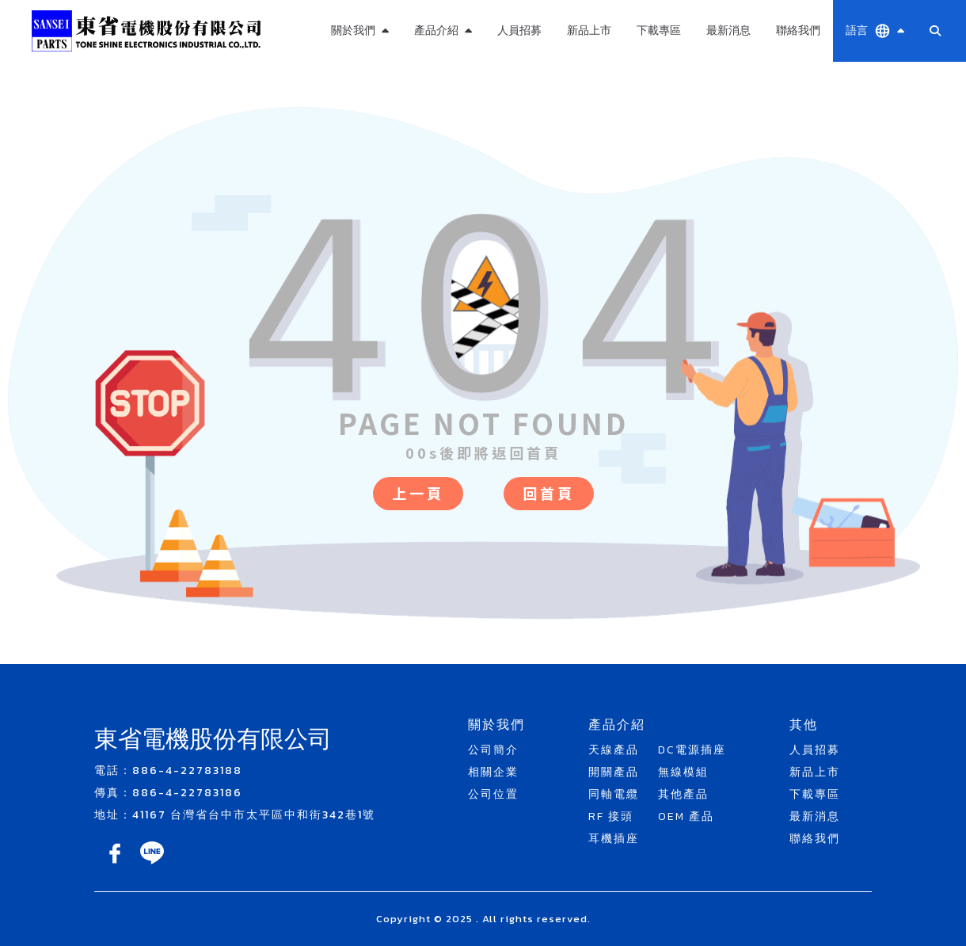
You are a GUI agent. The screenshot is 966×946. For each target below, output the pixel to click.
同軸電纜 (613, 794)
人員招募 (519, 30)
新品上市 (589, 30)
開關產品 (613, 772)
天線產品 (613, 750)
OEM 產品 (686, 816)
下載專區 (659, 30)
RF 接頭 (610, 816)
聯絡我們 (798, 30)
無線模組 (683, 772)
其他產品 (683, 794)
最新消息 (728, 30)
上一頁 (418, 493)
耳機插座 (613, 838)
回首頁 (549, 493)
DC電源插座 (692, 750)
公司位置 (493, 794)
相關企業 (493, 772)
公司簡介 (493, 750)
